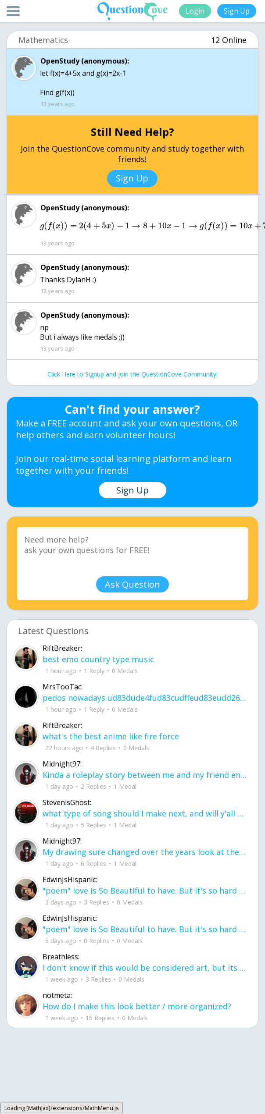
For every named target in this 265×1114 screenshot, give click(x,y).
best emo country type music (98, 659)
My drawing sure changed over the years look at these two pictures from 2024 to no (145, 852)
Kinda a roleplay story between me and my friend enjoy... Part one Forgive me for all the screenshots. (145, 775)
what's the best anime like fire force (111, 736)
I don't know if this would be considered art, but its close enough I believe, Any (145, 967)
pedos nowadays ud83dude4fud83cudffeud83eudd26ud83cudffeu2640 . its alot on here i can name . (145, 697)
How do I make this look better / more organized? (137, 1006)
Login (195, 11)
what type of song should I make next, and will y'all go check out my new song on (145, 813)
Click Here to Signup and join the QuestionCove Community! (132, 374)
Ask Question (132, 584)
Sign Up (237, 11)
